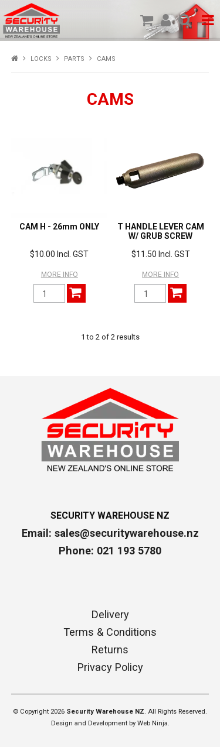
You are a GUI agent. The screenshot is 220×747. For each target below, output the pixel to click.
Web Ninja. (153, 723)
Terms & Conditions (110, 632)
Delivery (110, 615)
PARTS (74, 59)
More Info (59, 274)
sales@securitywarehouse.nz (127, 533)
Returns (110, 650)
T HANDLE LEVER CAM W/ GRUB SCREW (160, 231)
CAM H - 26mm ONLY (59, 226)
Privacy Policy (110, 667)
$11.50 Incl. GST (160, 254)
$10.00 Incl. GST (59, 254)
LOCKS (41, 59)
